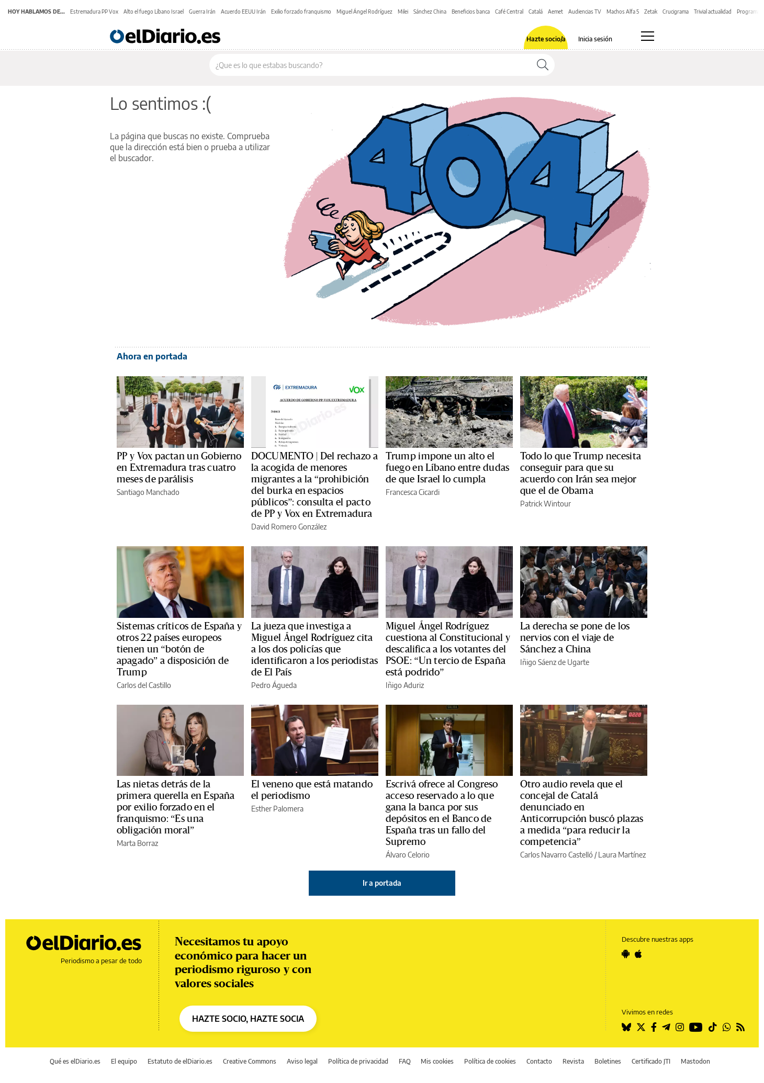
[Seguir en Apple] (638, 953)
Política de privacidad (358, 1061)
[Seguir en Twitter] (641, 1027)
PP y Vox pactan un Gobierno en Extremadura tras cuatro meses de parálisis (179, 467)
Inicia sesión (595, 39)
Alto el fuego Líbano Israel (153, 11)
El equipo (124, 1061)
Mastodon (695, 1061)
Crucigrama (675, 11)
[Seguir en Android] (626, 953)
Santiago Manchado (148, 492)
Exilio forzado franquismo (301, 11)
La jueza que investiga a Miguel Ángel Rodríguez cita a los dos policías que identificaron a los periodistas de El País (314, 649)
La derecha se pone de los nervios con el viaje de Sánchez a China (575, 638)
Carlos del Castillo (144, 685)
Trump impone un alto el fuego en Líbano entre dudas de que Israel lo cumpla (447, 467)
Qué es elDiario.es (75, 1061)
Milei (403, 11)
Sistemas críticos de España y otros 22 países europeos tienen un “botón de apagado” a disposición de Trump (179, 649)
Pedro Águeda (274, 685)
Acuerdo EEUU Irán (243, 11)
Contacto (539, 1061)
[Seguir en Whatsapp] (727, 1027)
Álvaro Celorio (408, 854)
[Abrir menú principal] (647, 36)
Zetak (650, 11)
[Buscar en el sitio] (370, 65)
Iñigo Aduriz (405, 685)
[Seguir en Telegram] (666, 1027)
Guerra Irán (202, 11)
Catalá (536, 11)
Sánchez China (429, 11)
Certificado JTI (651, 1061)
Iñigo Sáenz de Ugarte (554, 662)
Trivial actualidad (713, 11)
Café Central (509, 11)
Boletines (607, 1061)
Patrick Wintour (545, 503)
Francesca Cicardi (413, 492)
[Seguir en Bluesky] (626, 1027)
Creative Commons (249, 1061)
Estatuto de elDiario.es (180, 1061)
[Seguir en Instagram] (680, 1027)
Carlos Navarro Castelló (556, 854)
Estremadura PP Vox (94, 11)
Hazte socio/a (546, 39)
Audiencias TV (584, 11)
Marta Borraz (137, 843)
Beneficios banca (471, 11)
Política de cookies (490, 1061)
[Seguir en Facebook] (654, 1027)
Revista (573, 1061)
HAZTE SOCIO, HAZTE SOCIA (248, 1018)
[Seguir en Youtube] (696, 1027)
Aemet (555, 11)
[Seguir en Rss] (740, 1027)
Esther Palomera (277, 808)
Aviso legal (302, 1061)
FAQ (405, 1061)
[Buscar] (543, 65)
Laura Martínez (622, 854)
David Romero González (289, 526)
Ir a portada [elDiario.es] (382, 882)
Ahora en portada (152, 356)
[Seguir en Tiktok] (712, 1027)
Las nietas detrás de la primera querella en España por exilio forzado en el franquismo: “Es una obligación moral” (175, 807)
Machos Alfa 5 (622, 11)
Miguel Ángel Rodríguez (364, 11)
